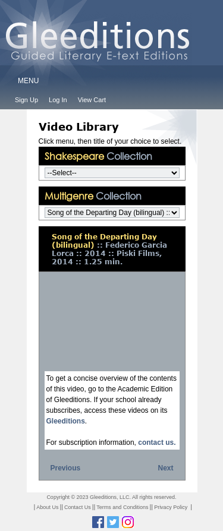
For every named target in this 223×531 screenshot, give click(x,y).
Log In (58, 99)
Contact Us (77, 507)
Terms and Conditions (122, 507)
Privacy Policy (170, 507)
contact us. (156, 442)
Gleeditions (65, 421)
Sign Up (26, 99)
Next (165, 468)
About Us (47, 507)
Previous (66, 468)
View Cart (92, 99)
